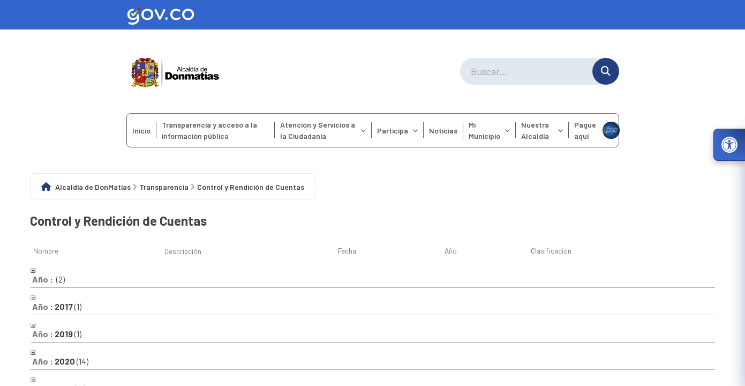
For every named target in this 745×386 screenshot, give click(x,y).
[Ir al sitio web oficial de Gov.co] (373, 14)
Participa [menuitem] (397, 130)
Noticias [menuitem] (443, 130)
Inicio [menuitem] (141, 130)
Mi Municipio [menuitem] (489, 130)
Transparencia (164, 186)
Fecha (347, 250)
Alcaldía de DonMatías (93, 186)
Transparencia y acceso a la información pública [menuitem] (209, 130)
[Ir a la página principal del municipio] (175, 71)
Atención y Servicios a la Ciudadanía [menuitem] (323, 130)
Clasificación (551, 250)
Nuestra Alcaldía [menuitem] (542, 130)
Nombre (45, 250)
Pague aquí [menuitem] (596, 130)
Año (451, 250)
